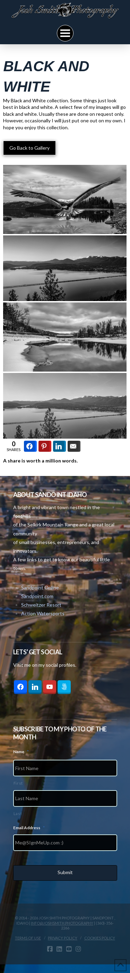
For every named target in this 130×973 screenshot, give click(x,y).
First (18, 783)
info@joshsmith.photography (62, 923)
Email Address (29, 827)
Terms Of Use (28, 938)
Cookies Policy (99, 938)
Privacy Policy (62, 938)
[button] (65, 33)
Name (21, 751)
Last (18, 813)
